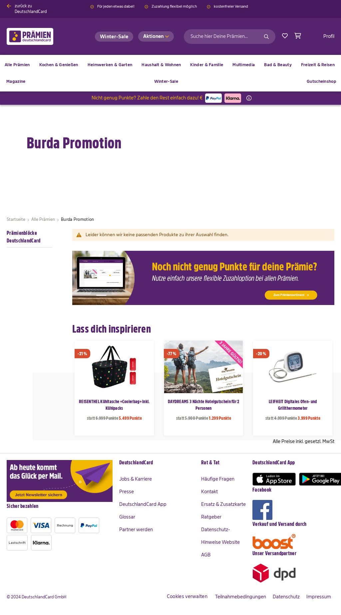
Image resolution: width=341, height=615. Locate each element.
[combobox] (229, 36)
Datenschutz (286, 596)
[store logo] (41, 36)
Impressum (318, 596)
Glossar (127, 517)
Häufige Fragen (217, 479)
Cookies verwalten (187, 596)
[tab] (156, 463)
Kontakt (209, 491)
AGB (205, 554)
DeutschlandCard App (143, 504)
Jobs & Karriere (135, 479)
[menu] (170, 73)
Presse (126, 491)
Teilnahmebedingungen (240, 596)
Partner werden (136, 529)
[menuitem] (58, 65)
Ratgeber (211, 517)
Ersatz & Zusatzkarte (223, 504)
